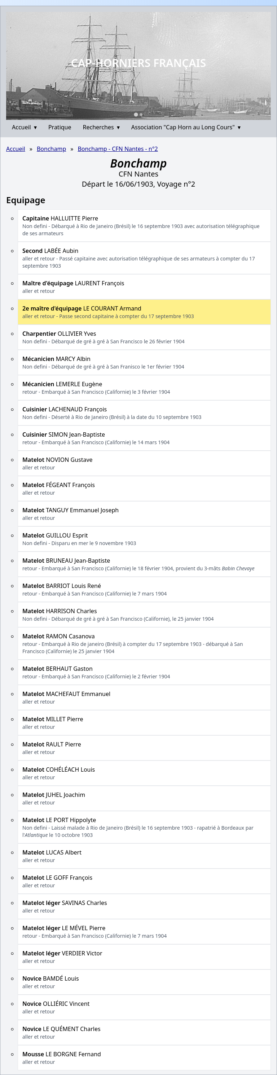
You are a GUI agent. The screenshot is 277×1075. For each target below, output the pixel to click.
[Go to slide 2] (141, 114)
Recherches (101, 127)
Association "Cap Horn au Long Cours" (186, 127)
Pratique (59, 127)
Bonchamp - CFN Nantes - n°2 (118, 149)
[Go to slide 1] (136, 114)
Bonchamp (51, 149)
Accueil (24, 127)
